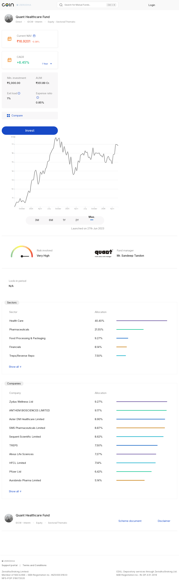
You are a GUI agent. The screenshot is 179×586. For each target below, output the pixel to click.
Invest (29, 130)
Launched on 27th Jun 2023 (87, 228)
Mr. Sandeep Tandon (130, 255)
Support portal (9, 565)
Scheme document (130, 521)
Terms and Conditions (34, 565)
